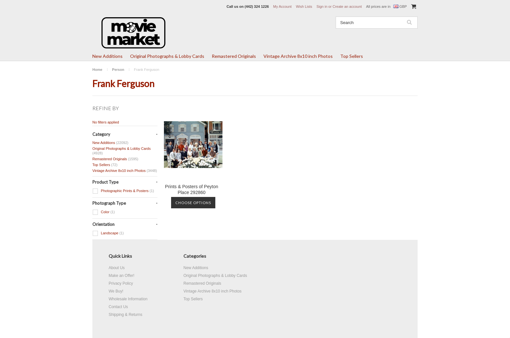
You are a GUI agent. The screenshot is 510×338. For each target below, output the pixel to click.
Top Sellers (351, 56)
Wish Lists (304, 6)
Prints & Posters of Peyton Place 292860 (191, 189)
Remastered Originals (234, 56)
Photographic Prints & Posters (123, 191)
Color (103, 212)
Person (118, 70)
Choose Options (193, 203)
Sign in (322, 6)
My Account (282, 6)
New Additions (107, 56)
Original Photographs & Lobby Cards (167, 56)
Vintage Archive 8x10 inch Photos (298, 56)
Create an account (347, 6)
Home (97, 70)
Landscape (108, 233)
